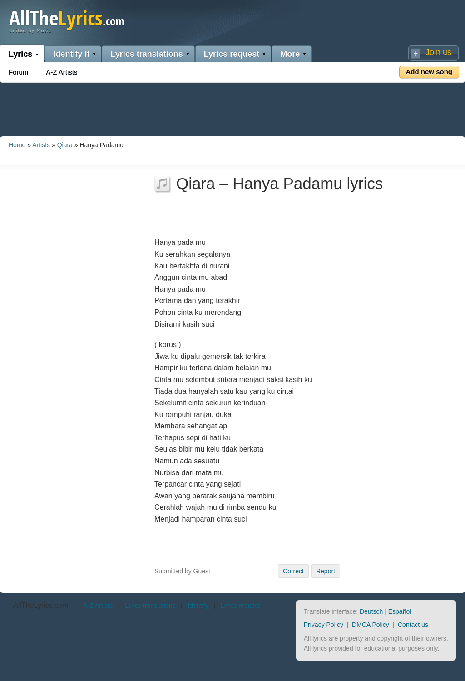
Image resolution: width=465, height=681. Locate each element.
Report (325, 571)
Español (399, 611)
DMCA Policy (370, 624)
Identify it (71, 54)
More (290, 54)
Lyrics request (231, 54)
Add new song (429, 71)
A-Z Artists (61, 72)
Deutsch (371, 611)
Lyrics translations (146, 54)
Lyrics (20, 54)
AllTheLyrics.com (40, 605)
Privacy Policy (323, 624)
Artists (41, 145)
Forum (18, 72)
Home (17, 145)
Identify (198, 605)
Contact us (413, 624)
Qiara (65, 145)
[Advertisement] (232, 107)
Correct (293, 571)
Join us (438, 52)
